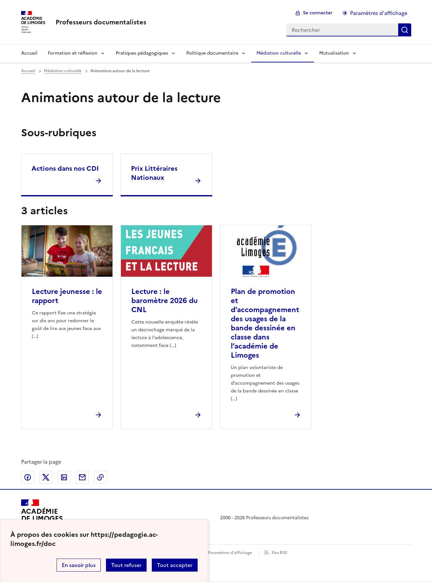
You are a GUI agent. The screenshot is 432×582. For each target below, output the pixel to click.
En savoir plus (79, 565)
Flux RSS (279, 553)
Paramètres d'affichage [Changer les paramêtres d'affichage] (378, 13)
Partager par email (82, 477)
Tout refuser (126, 565)
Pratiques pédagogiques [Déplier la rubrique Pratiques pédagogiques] (142, 53)
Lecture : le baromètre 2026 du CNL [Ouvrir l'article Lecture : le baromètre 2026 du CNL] (164, 300)
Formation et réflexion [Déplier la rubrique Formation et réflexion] (73, 53)
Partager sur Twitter (45, 477)
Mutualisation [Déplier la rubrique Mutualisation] (334, 53)
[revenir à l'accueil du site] (101, 22)
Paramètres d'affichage (230, 553)
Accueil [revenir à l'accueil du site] (29, 53)
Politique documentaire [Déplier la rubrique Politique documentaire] (212, 53)
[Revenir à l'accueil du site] (42, 517)
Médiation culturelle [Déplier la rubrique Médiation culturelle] (278, 53)
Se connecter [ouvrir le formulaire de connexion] (318, 12)
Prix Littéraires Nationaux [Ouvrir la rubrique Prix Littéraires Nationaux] (154, 173)
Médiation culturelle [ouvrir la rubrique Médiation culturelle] (63, 71)
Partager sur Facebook (27, 477)
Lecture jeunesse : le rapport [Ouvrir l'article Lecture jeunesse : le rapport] (67, 296)
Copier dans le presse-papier (100, 477)
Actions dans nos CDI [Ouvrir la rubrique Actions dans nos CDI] (65, 168)
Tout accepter (174, 565)
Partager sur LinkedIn (64, 477)
